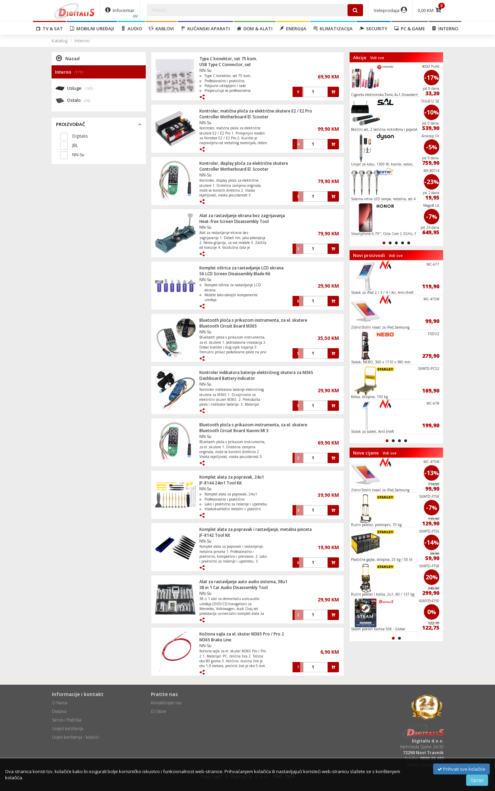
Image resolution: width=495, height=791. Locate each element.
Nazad (68, 58)
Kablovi (161, 28)
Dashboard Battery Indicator (227, 378)
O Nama (59, 703)
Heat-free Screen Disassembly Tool (234, 221)
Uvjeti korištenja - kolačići (75, 737)
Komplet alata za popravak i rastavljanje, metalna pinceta (255, 529)
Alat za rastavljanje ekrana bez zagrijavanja (242, 215)
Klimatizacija (333, 28)
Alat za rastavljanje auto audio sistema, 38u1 (243, 582)
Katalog (59, 41)
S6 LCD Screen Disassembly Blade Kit (235, 274)
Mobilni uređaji (92, 28)
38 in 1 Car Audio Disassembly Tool (233, 587)
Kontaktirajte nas (166, 703)
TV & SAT (49, 28)
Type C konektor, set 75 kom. (228, 59)
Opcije (477, 780)
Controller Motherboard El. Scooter (233, 117)
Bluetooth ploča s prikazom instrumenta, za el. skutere (253, 320)
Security (373, 28)
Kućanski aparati (205, 28)
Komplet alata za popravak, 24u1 (231, 477)
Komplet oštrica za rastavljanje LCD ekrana (241, 268)
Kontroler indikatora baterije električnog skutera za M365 (256, 372)
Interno (445, 28)
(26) (87, 100)
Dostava (59, 711)
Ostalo (78, 100)
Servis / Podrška (66, 720)
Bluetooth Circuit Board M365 (228, 326)
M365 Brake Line (215, 640)
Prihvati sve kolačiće (461, 769)
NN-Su (205, 70)
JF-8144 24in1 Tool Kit (220, 483)
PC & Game (409, 28)
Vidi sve (377, 57)
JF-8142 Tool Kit (214, 535)
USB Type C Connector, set (225, 64)
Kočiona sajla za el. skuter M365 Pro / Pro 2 (241, 634)
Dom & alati (255, 28)
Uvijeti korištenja (67, 728)
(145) (89, 88)
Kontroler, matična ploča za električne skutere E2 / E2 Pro (255, 111)
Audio (131, 28)
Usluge (80, 88)
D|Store (158, 711)
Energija (292, 28)
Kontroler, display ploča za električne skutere (243, 163)
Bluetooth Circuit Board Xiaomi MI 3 (233, 431)
